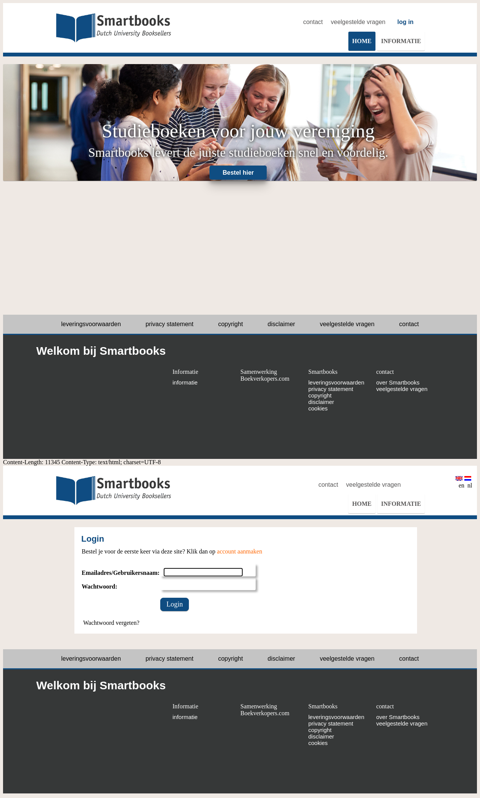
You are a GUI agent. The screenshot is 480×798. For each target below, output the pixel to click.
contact (313, 22)
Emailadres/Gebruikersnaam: (120, 573)
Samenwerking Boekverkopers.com (264, 375)
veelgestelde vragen (358, 22)
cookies (318, 408)
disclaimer (281, 324)
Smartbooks (322, 371)
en (460, 482)
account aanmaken (240, 551)
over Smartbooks (397, 382)
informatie (185, 382)
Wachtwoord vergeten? (111, 622)
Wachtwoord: (99, 586)
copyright (230, 324)
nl (468, 482)
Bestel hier (238, 172)
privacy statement (169, 324)
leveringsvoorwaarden (91, 324)
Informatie (185, 371)
